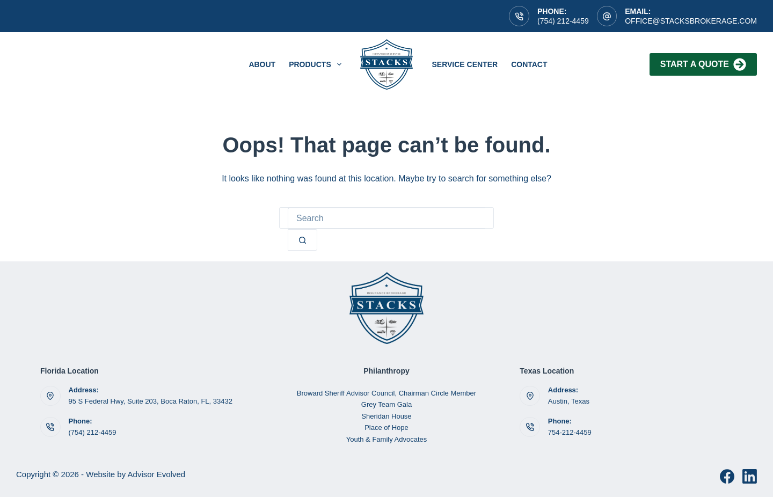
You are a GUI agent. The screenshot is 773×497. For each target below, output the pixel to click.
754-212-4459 (570, 432)
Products (317, 64)
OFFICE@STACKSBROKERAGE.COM (691, 21)
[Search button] (302, 240)
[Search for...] (386, 218)
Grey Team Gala (386, 404)
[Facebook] (727, 476)
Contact (529, 64)
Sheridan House (386, 416)
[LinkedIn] (749, 476)
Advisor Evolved (157, 474)
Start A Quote (703, 64)
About (262, 64)
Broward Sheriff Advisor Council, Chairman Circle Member (386, 393)
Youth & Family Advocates (386, 439)
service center (465, 64)
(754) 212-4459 (563, 21)
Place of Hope (386, 427)
